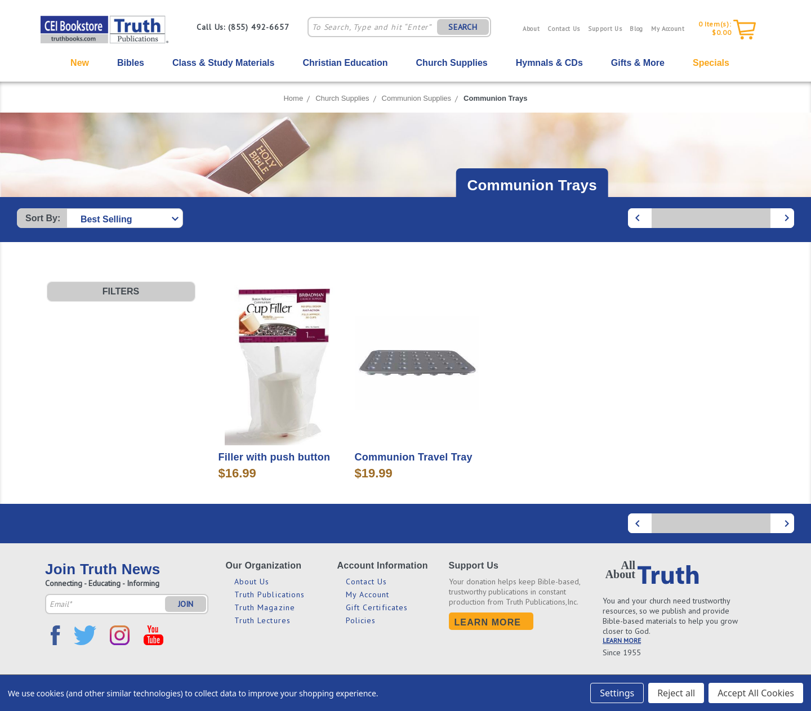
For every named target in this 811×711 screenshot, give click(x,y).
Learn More (488, 622)
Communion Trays (495, 98)
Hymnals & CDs (549, 63)
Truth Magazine (264, 607)
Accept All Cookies (756, 693)
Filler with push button (275, 457)
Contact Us (563, 29)
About (531, 29)
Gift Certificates (377, 607)
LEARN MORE (622, 640)
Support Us (605, 29)
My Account (668, 29)
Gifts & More (638, 63)
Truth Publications (269, 594)
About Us (252, 581)
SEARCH (463, 27)
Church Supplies (452, 63)
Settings (617, 693)
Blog (636, 29)
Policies (361, 620)
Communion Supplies (417, 98)
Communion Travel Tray (414, 457)
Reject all (676, 693)
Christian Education (344, 63)
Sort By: (42, 218)
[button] (121, 291)
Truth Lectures (262, 620)
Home (293, 98)
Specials (711, 63)
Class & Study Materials (223, 63)
